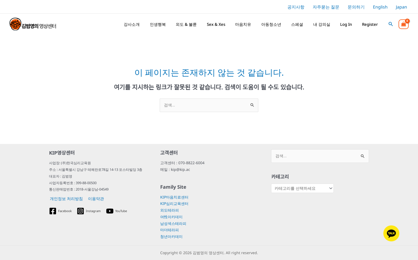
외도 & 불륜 (191, 24)
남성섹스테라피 (173, 223)
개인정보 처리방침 (65, 198)
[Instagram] (89, 211)
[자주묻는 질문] (325, 7)
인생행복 (163, 24)
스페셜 (299, 24)
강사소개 (138, 24)
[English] (379, 7)
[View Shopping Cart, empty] (404, 24)
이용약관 (94, 198)
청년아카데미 (171, 236)
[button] (390, 24)
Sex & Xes (220, 24)
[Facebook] (61, 211)
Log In (347, 24)
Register (370, 24)
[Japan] (400, 7)
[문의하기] (355, 7)
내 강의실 (323, 24)
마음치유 (247, 24)
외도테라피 (169, 210)
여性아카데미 (171, 216)
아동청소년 (274, 24)
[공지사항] (295, 7)
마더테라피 (169, 230)
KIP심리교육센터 (174, 203)
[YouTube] (118, 211)
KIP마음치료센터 (174, 197)
